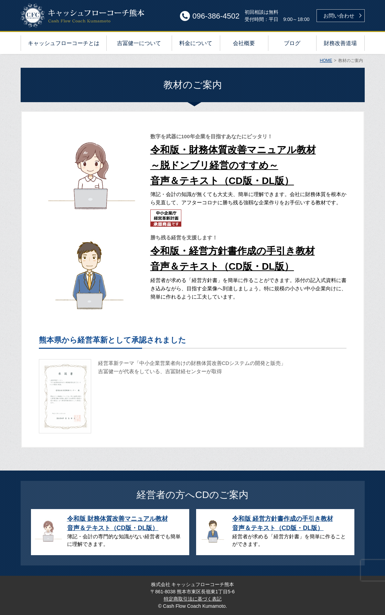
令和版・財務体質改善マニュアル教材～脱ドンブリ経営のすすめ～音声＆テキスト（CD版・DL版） (233, 165)
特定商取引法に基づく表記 (193, 599)
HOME (326, 60)
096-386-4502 (215, 16)
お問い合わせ (338, 16)
